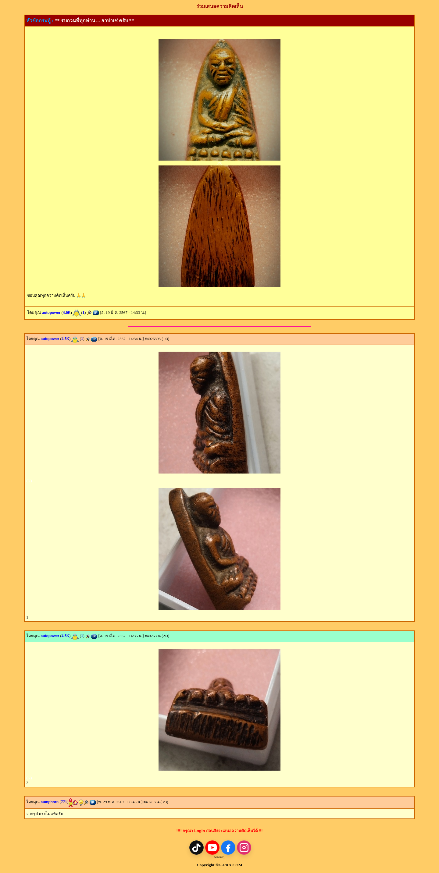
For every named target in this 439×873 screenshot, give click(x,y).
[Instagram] (244, 847)
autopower (51, 313)
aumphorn (50, 802)
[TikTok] (196, 847)
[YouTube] (212, 847)
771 (64, 802)
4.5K (66, 313)
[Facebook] (228, 847)
